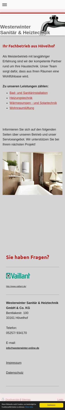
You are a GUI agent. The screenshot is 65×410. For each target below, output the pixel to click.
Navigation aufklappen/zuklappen (32, 4)
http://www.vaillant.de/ (16, 286)
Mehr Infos (29, 407)
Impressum (13, 363)
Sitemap (26, 399)
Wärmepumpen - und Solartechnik (33, 103)
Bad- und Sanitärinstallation (29, 93)
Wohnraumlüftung (22, 108)
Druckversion (11, 399)
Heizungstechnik (21, 98)
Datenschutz (14, 372)
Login (60, 399)
